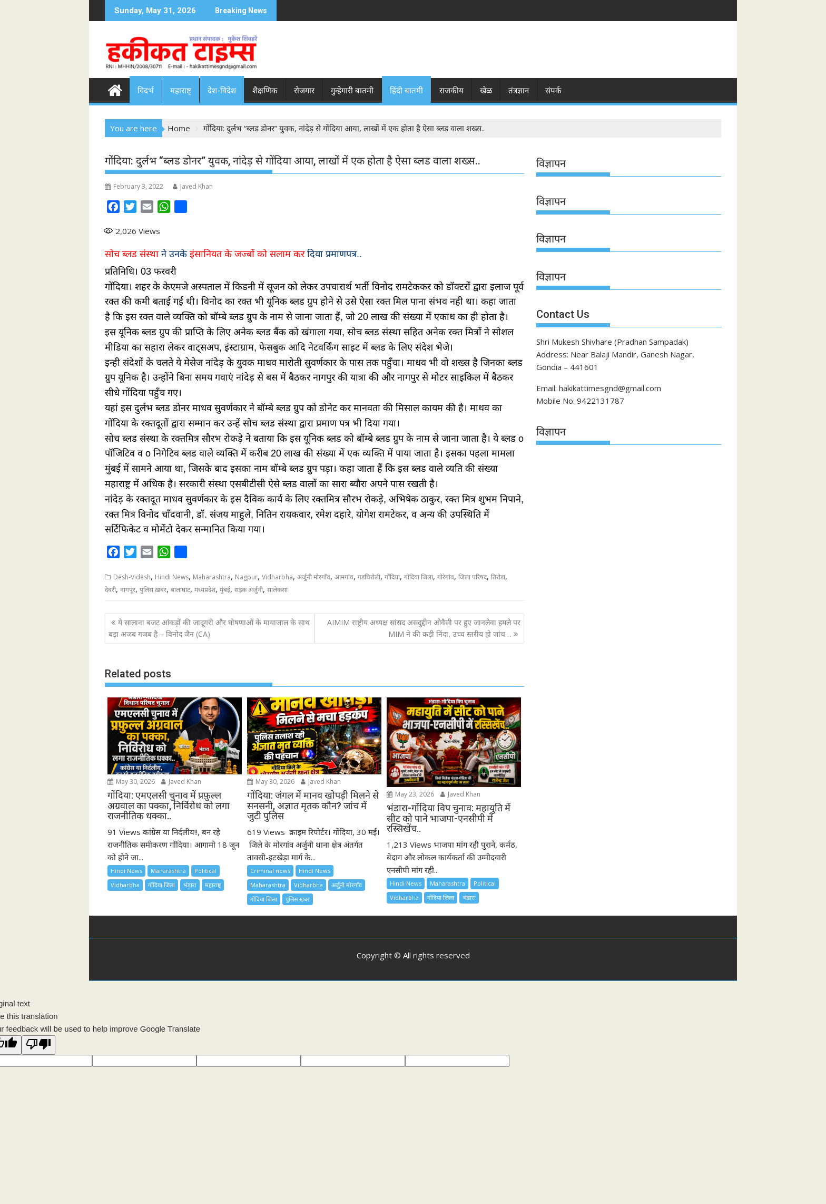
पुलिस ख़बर (153, 589)
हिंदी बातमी (406, 90)
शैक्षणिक (265, 90)
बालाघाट (180, 589)
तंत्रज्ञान (518, 90)
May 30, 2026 (131, 781)
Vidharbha (277, 576)
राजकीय (451, 90)
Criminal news (270, 871)
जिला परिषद (472, 576)
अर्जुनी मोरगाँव (313, 576)
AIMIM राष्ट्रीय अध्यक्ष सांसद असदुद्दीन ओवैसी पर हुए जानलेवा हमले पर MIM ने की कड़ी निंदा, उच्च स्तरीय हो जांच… (423, 628)
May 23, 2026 (410, 794)
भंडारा (189, 885)
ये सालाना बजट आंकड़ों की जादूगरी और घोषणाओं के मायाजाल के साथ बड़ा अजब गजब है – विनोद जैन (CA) (209, 628)
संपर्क (553, 90)
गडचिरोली (369, 576)
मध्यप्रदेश (204, 589)
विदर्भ (145, 90)
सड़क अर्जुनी (248, 589)
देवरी (110, 589)
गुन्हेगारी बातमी (352, 90)
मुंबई (225, 589)
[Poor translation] (38, 1045)
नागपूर (127, 589)
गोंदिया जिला (418, 576)
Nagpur (246, 576)
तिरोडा (498, 576)
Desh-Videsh (132, 576)
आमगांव (344, 576)
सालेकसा (277, 589)
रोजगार (304, 90)
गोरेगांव (445, 576)
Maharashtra (212, 576)
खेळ (486, 90)
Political (205, 871)
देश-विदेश (222, 90)
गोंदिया (392, 576)
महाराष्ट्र (213, 885)
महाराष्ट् (180, 90)
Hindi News (172, 576)
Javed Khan (193, 186)
